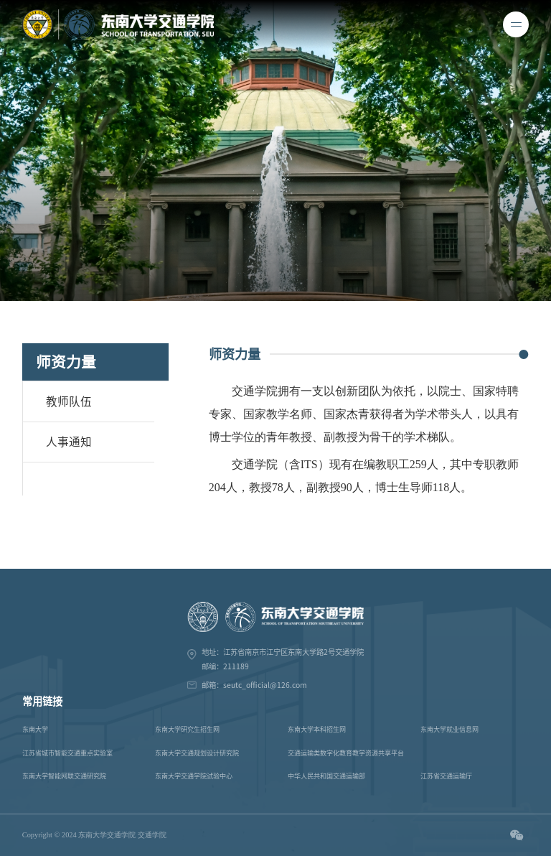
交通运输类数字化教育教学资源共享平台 (346, 753)
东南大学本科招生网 (317, 729)
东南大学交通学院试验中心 (193, 776)
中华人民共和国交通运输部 (326, 776)
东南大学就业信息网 (449, 729)
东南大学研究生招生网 (187, 729)
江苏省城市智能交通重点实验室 (67, 753)
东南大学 (35, 729)
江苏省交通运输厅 (446, 776)
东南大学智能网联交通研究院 (64, 776)
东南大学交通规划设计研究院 (197, 753)
